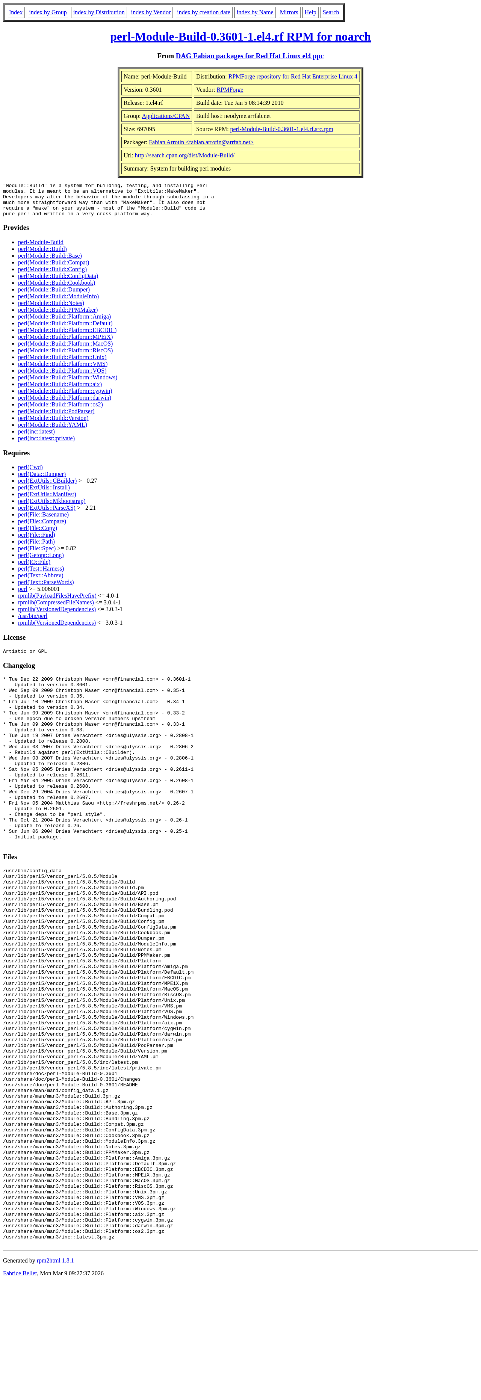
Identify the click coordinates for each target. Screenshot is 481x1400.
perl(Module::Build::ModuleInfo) (58, 303)
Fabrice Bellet (20, 1390)
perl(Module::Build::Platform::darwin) (64, 404)
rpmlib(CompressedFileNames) (56, 609)
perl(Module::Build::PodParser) (56, 418)
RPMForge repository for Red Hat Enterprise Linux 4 (292, 76)
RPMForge (230, 89)
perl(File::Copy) (37, 535)
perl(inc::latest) (36, 438)
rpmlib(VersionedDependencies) (57, 616)
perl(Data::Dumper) (42, 480)
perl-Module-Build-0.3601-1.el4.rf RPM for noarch (240, 36)
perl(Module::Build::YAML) (52, 431)
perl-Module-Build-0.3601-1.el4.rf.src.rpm (281, 129)
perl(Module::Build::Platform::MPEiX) (65, 343)
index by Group (48, 12)
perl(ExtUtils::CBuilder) (47, 487)
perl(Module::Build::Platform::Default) (65, 330)
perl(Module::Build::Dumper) (54, 296)
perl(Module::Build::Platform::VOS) (62, 377)
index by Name (255, 12)
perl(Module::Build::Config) (52, 276)
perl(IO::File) (34, 568)
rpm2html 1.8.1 (55, 1377)
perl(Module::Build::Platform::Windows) (67, 384)
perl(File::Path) (36, 548)
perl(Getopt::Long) (41, 562)
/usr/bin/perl (32, 622)
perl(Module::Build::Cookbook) (56, 289)
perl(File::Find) (36, 541)
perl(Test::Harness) (41, 575)
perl (22, 595)
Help (310, 12)
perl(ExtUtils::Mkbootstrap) (52, 507)
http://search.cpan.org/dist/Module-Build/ (184, 155)
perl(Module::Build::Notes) (51, 310)
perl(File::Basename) (43, 521)
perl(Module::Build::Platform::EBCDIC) (67, 337)
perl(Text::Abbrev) (41, 582)
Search (331, 12)
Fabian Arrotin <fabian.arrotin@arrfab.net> (201, 142)
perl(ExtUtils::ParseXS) (47, 514)
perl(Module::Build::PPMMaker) (58, 316)
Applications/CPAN (166, 116)
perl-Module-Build (41, 249)
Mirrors (289, 12)
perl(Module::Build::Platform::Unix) (62, 364)
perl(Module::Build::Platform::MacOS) (65, 350)
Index (16, 12)
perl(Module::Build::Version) (53, 424)
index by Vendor (151, 12)
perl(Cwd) (30, 474)
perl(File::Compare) (42, 528)
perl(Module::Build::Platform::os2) (60, 411)
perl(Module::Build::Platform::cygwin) (65, 397)
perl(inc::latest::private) (46, 445)
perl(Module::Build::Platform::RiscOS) (65, 357)
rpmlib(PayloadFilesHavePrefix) (57, 602)
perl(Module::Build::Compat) (53, 269)
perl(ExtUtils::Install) (44, 494)
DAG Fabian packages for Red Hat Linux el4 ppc (250, 56)
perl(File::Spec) (37, 555)
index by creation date (203, 12)
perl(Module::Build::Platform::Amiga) (64, 323)
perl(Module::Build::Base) (50, 262)
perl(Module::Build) (42, 255)
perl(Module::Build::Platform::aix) (60, 391)
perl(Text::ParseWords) (46, 589)
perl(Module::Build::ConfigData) (58, 282)
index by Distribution (99, 12)
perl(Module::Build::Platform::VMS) (62, 370)
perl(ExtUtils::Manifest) (47, 501)
